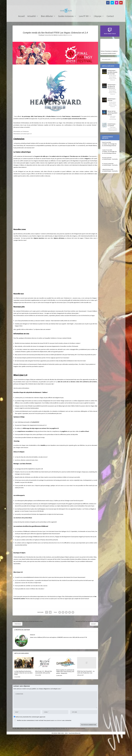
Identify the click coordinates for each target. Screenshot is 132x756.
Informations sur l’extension (21, 151)
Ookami (46, 55)
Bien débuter (47, 37)
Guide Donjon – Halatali (112, 119)
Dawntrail (110, 149)
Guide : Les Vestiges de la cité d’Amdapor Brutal (109, 165)
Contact (110, 37)
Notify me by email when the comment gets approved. (29, 737)
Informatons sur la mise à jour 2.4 (22, 154)
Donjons (111, 98)
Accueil (21, 37)
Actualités (60, 55)
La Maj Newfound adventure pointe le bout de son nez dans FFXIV (23, 693)
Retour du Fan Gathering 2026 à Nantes (112, 133)
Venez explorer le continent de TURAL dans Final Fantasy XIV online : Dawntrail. (65, 691)
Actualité (31, 37)
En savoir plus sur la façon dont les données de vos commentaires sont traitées (63, 748)
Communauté (112, 139)
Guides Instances (66, 37)
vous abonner (58, 740)
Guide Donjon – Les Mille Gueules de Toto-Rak (112, 92)
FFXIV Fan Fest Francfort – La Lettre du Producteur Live (86, 692)
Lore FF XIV (84, 37)
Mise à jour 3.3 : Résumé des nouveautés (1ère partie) (43, 692)
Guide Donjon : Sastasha (110, 179)
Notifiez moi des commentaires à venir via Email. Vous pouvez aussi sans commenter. (43, 740)
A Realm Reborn (112, 96)
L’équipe (97, 37)
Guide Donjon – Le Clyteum (112, 145)
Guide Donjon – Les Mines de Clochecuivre (112, 106)
